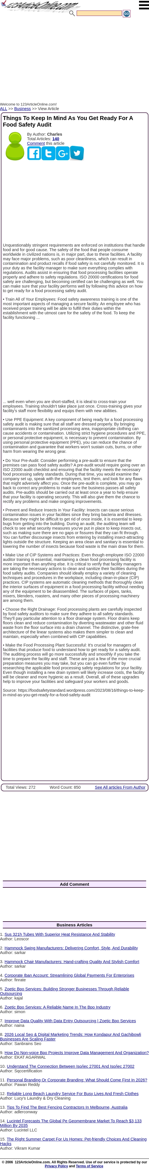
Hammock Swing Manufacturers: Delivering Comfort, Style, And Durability (71, 948)
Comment (36, 143)
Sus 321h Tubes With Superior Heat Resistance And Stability (60, 934)
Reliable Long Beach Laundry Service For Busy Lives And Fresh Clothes (72, 1093)
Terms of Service (89, 1166)
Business (22, 108)
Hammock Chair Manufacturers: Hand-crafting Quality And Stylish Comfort (72, 961)
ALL (3, 108)
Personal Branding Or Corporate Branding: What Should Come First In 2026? (77, 1080)
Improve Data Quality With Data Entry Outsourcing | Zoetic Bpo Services (70, 1021)
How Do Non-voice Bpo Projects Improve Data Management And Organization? (77, 1052)
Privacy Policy (56, 1166)
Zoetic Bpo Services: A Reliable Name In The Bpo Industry (58, 1007)
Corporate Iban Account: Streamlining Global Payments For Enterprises (69, 975)
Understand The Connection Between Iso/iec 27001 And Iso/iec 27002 (70, 1066)
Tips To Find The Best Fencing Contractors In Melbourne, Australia (67, 1107)
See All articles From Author (120, 787)
